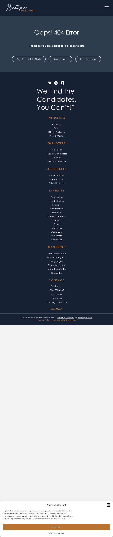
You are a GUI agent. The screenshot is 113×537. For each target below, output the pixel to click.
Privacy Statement (56, 533)
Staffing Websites (65, 317)
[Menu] (106, 7)
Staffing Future (85, 317)
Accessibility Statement (64, 319)
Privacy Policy (44, 319)
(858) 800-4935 (56, 290)
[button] (108, 505)
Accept (56, 527)
